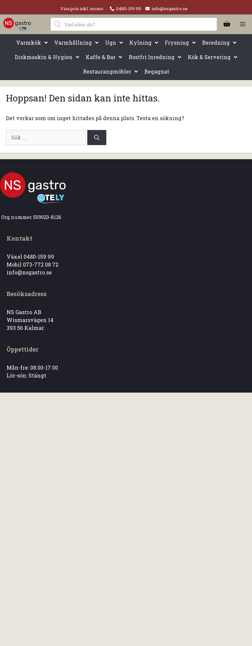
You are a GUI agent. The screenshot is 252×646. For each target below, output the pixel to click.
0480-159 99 (128, 8)
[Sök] (96, 137)
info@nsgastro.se (170, 8)
